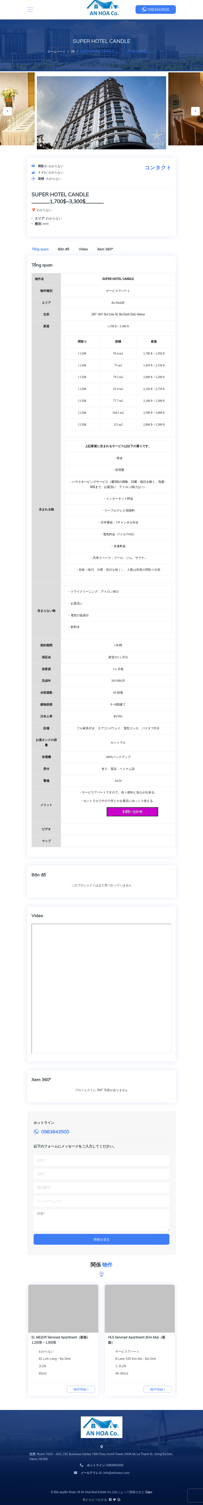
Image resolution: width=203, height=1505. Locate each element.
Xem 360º (105, 249)
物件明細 (81, 1389)
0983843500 (158, 9)
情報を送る (102, 1239)
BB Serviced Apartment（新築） (132, 1337)
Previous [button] (7, 111)
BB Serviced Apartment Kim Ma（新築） (61, 1337)
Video (83, 249)
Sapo (148, 1492)
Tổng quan (39, 249)
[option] (101, 115)
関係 (101, 1264)
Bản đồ (63, 249)
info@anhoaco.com (105, 1473)
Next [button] (195, 111)
